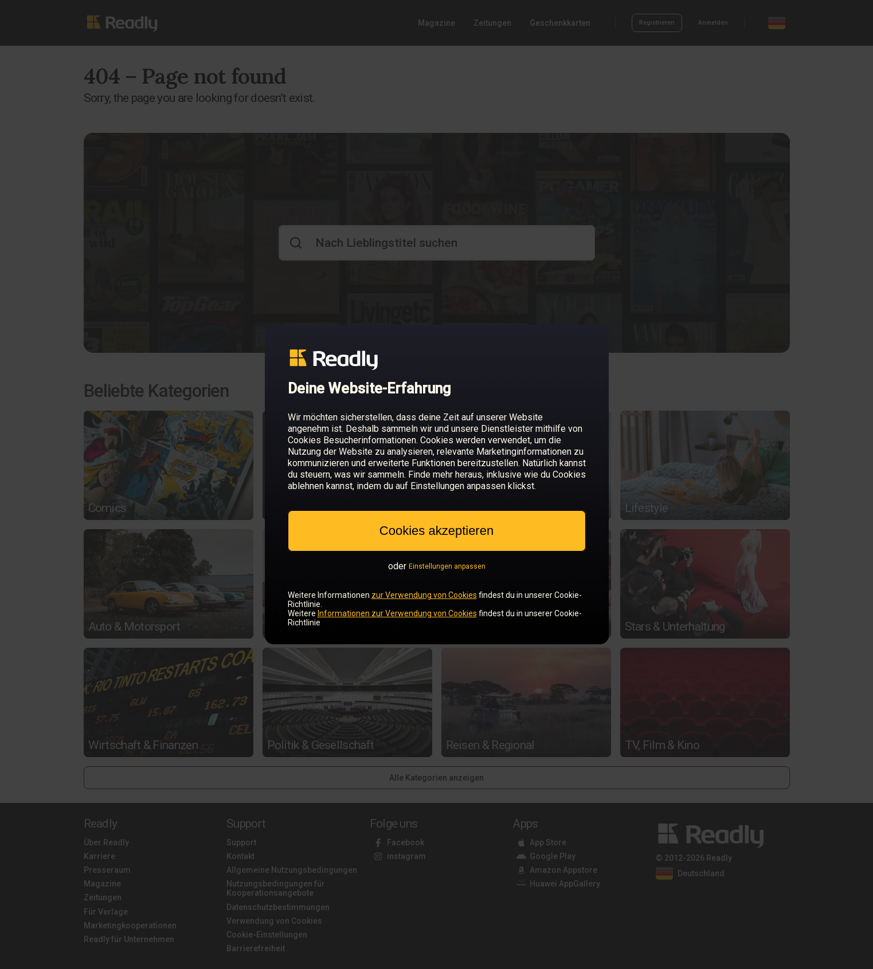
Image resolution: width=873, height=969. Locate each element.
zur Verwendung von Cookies (424, 595)
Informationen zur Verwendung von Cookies (397, 613)
